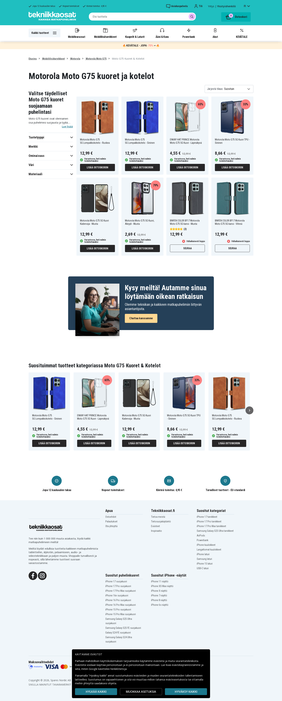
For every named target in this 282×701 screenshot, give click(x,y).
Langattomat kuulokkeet (209, 549)
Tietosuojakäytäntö (161, 521)
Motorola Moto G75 (95, 58)
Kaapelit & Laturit (135, 33)
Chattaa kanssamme (141, 318)
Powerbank (188, 33)
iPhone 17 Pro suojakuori (118, 586)
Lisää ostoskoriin (97, 167)
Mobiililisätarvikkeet (105, 33)
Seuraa (187, 248)
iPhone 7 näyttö (159, 595)
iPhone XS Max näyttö (162, 586)
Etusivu (33, 58)
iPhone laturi (203, 554)
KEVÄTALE (241, 33)
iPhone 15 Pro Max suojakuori (120, 614)
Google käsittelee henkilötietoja (108, 669)
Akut (215, 33)
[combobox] (142, 17)
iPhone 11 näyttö (159, 581)
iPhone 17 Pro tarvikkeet (209, 521)
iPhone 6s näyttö (159, 604)
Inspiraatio (156, 530)
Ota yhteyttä (111, 526)
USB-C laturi (203, 568)
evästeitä (159, 661)
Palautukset (111, 521)
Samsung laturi (204, 558)
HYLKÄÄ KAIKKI (96, 692)
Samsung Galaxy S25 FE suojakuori (123, 627)
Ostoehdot (110, 516)
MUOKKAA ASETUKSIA (141, 692)
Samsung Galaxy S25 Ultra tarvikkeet (215, 530)
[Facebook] (33, 575)
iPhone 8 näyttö (159, 600)
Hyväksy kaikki (186, 692)
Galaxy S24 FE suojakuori (118, 632)
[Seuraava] (249, 410)
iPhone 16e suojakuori (116, 595)
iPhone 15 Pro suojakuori (118, 609)
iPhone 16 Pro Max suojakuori (120, 604)
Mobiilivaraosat (76, 33)
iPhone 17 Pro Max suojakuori (120, 590)
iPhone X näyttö (159, 590)
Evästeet (155, 526)
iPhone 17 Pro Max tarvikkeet (211, 526)
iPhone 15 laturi (205, 563)
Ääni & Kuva (162, 33)
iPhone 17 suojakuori (116, 581)
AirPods (201, 535)
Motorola (75, 58)
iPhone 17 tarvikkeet (207, 516)
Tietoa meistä (158, 516)
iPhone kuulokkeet (206, 544)
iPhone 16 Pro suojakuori (118, 600)
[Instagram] (42, 575)
